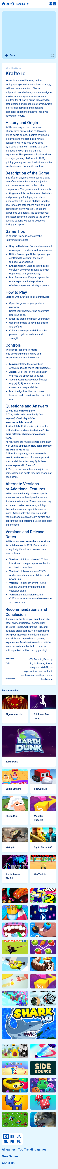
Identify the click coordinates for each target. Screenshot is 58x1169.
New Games (10, 1156)
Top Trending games (32, 1149)
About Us (8, 1163)
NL (6, 1141)
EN (6, 1136)
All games (9, 1149)
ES (12, 1136)
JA (19, 1136)
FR (12, 1141)
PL (19, 1141)
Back (10, 55)
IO (7, 68)
